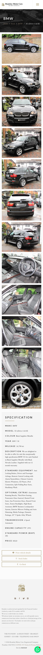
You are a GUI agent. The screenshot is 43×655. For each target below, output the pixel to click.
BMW (20, 23)
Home (5, 23)
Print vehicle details (21, 552)
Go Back (21, 564)
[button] (37, 649)
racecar (24, 648)
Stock (13, 23)
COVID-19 (19, 645)
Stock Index (21, 558)
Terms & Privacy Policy (32, 645)
